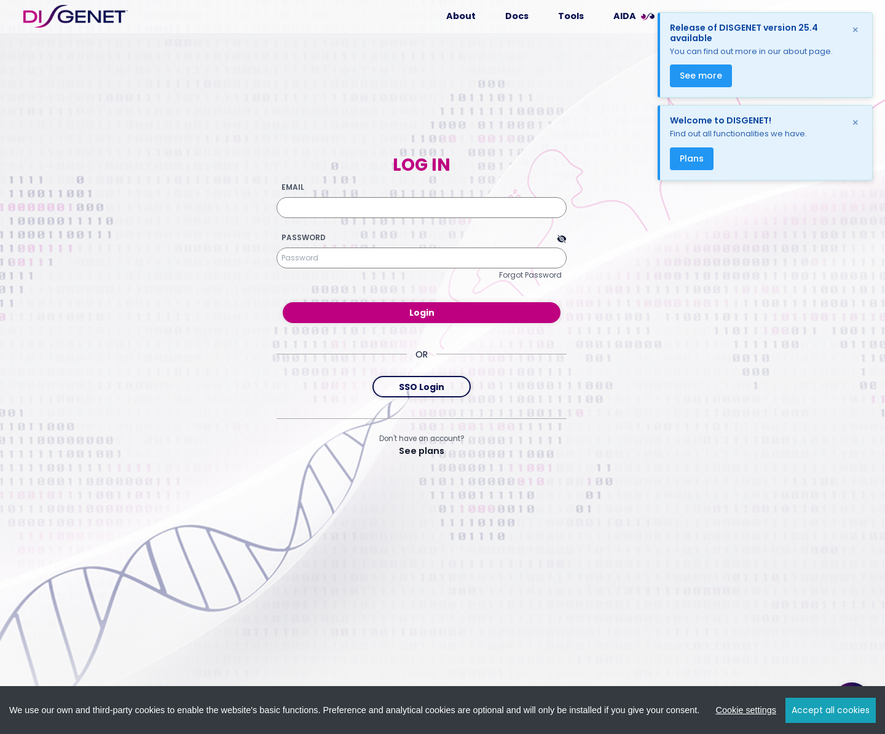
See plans (421, 451)
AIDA (624, 16)
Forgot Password (530, 275)
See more (701, 75)
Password (303, 238)
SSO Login (421, 387)
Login (422, 312)
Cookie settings (746, 710)
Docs (517, 16)
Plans (692, 158)
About (461, 16)
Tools (571, 16)
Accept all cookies (831, 710)
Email (292, 187)
